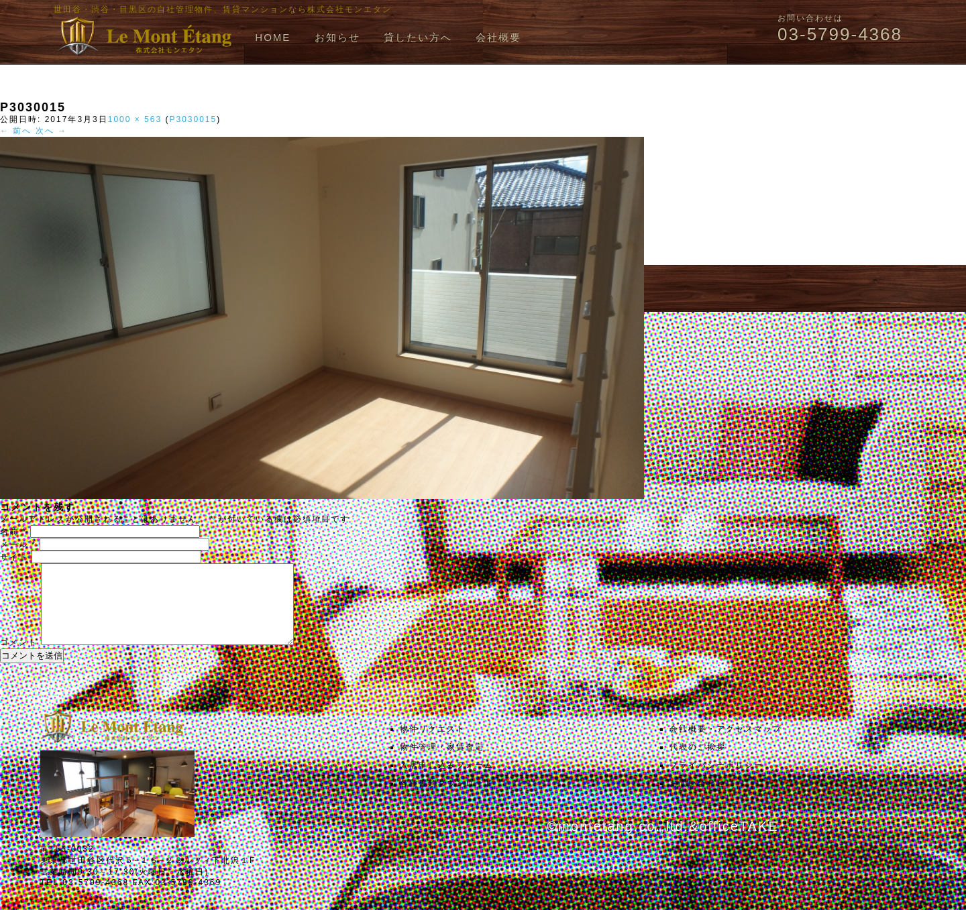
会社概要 (498, 37)
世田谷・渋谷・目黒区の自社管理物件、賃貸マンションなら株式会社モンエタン (223, 9)
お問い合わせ (697, 799)
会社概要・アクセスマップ (725, 745)
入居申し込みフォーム (447, 781)
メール (18, 544)
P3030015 (193, 119)
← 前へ (16, 130)
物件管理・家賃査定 (442, 763)
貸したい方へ (418, 37)
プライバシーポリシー (716, 781)
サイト (14, 557)
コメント (19, 658)
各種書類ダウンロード (447, 799)
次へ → (51, 130)
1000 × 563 (135, 119)
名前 (13, 531)
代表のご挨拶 (697, 763)
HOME (272, 37)
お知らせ (337, 37)
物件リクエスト (433, 745)
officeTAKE (738, 842)
